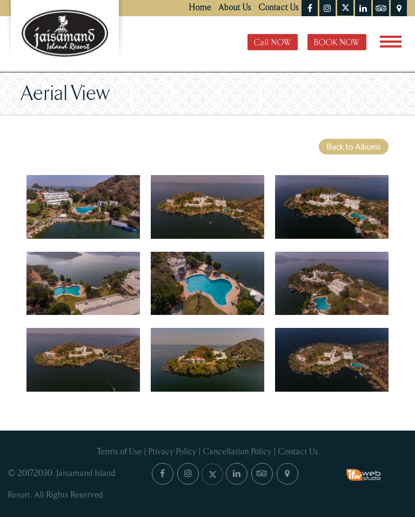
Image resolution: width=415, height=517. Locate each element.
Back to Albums (353, 146)
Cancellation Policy (237, 451)
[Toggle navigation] (390, 42)
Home (200, 7)
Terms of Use (119, 451)
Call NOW (272, 43)
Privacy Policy (173, 451)
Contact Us (279, 7)
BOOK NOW (337, 43)
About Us (235, 7)
